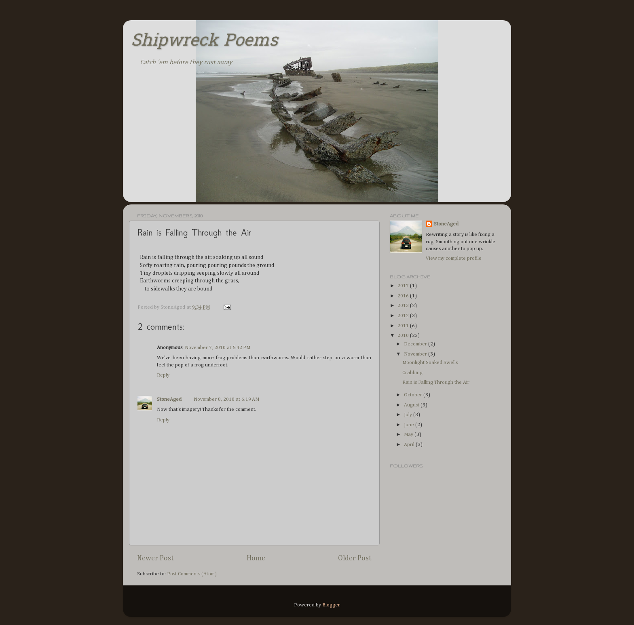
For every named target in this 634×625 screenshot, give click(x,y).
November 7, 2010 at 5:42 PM (217, 347)
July (408, 414)
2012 (403, 315)
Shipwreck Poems (204, 41)
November (416, 354)
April (410, 444)
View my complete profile (454, 258)
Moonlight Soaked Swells (430, 362)
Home (256, 558)
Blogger (331, 605)
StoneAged (169, 399)
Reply (163, 375)
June (409, 424)
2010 (403, 335)
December (416, 344)
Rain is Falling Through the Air (435, 382)
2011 (403, 325)
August (412, 405)
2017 (403, 285)
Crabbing (412, 372)
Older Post (355, 558)
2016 (403, 296)
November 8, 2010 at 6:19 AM (226, 399)
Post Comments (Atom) (192, 574)
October (413, 395)
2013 (403, 305)
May (409, 434)
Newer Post (155, 558)
